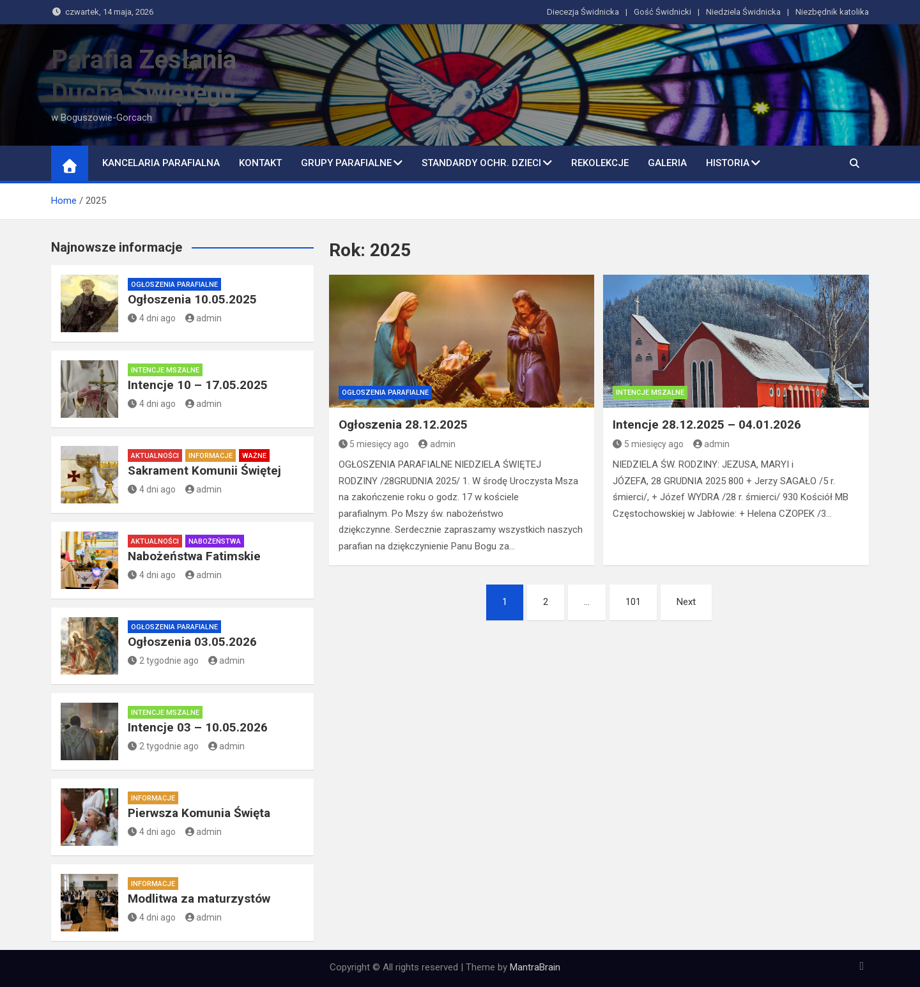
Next (686, 602)
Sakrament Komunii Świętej (204, 470)
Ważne (254, 456)
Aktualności (155, 456)
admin (437, 444)
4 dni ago (152, 318)
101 (633, 602)
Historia (727, 163)
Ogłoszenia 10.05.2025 (192, 299)
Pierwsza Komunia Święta (199, 813)
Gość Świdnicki (662, 12)
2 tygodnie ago (163, 660)
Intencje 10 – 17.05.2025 (198, 385)
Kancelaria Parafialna (161, 163)
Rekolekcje (600, 163)
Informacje (210, 456)
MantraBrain (535, 967)
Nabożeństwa (214, 541)
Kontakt (260, 163)
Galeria (667, 163)
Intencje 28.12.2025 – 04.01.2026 (707, 424)
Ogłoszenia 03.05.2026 (192, 641)
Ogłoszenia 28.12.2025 (403, 424)
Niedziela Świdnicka (743, 12)
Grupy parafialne (346, 163)
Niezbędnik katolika (832, 12)
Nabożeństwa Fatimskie (194, 556)
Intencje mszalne (650, 392)
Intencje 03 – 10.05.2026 (198, 727)
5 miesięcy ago (374, 444)
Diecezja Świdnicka (583, 12)
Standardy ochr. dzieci (481, 163)
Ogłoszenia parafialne (385, 392)
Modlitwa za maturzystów (199, 898)
